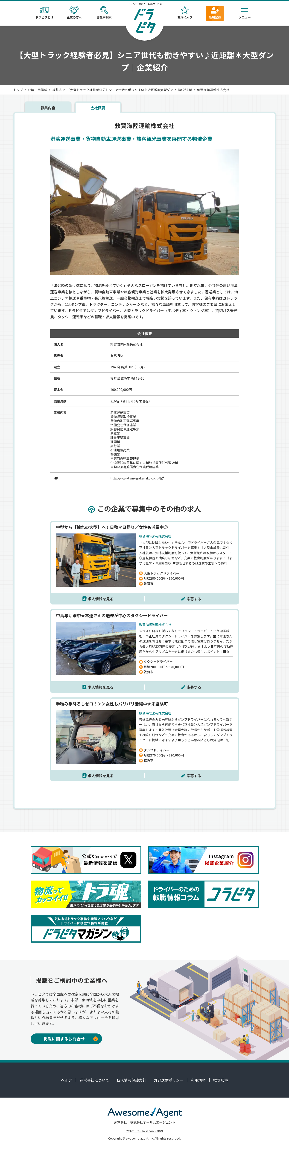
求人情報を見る (101, 598)
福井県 (57, 89)
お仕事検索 (104, 12)
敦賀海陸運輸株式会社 (213, 89)
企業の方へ (74, 12)
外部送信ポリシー (168, 1080)
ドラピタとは (44, 12)
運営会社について (94, 1080)
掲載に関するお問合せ (71, 1039)
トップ (18, 89)
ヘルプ (66, 1080)
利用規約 (198, 1080)
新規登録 (215, 12)
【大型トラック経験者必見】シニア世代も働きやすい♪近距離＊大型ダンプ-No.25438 (129, 89)
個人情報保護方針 (131, 1080)
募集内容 (48, 107)
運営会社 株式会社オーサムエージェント (144, 1122)
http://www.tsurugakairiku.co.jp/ (135, 478)
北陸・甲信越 (37, 89)
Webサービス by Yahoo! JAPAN (144, 1131)
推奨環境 (220, 1080)
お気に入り (185, 12)
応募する (194, 598)
